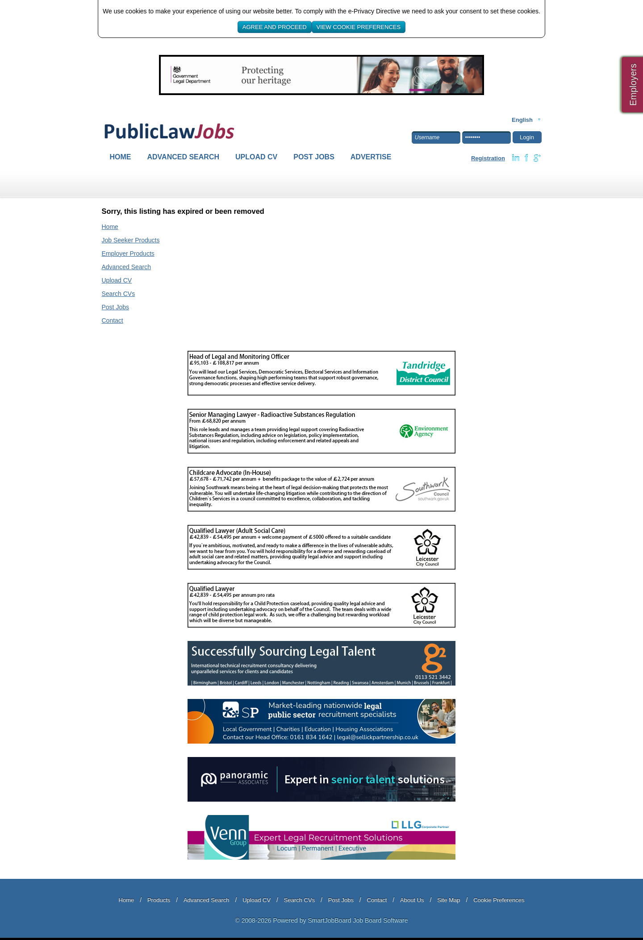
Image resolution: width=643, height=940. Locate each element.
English (522, 119)
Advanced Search (183, 157)
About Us (412, 900)
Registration (488, 158)
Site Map (448, 900)
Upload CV (256, 157)
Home (120, 157)
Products (158, 900)
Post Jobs (313, 157)
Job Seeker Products (131, 240)
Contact (112, 320)
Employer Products (128, 253)
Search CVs (118, 293)
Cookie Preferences (498, 900)
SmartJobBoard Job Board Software (358, 920)
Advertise (371, 157)
